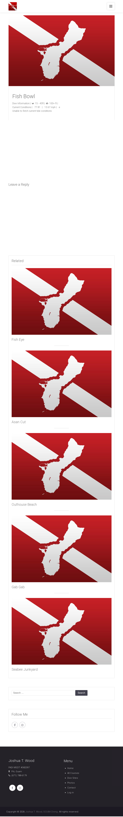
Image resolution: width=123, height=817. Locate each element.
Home (70, 768)
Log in (70, 793)
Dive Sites (72, 778)
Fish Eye (18, 340)
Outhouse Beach (24, 505)
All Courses (73, 773)
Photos (71, 783)
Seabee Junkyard (25, 670)
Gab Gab (18, 588)
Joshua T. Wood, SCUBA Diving (41, 812)
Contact (71, 788)
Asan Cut (19, 423)
